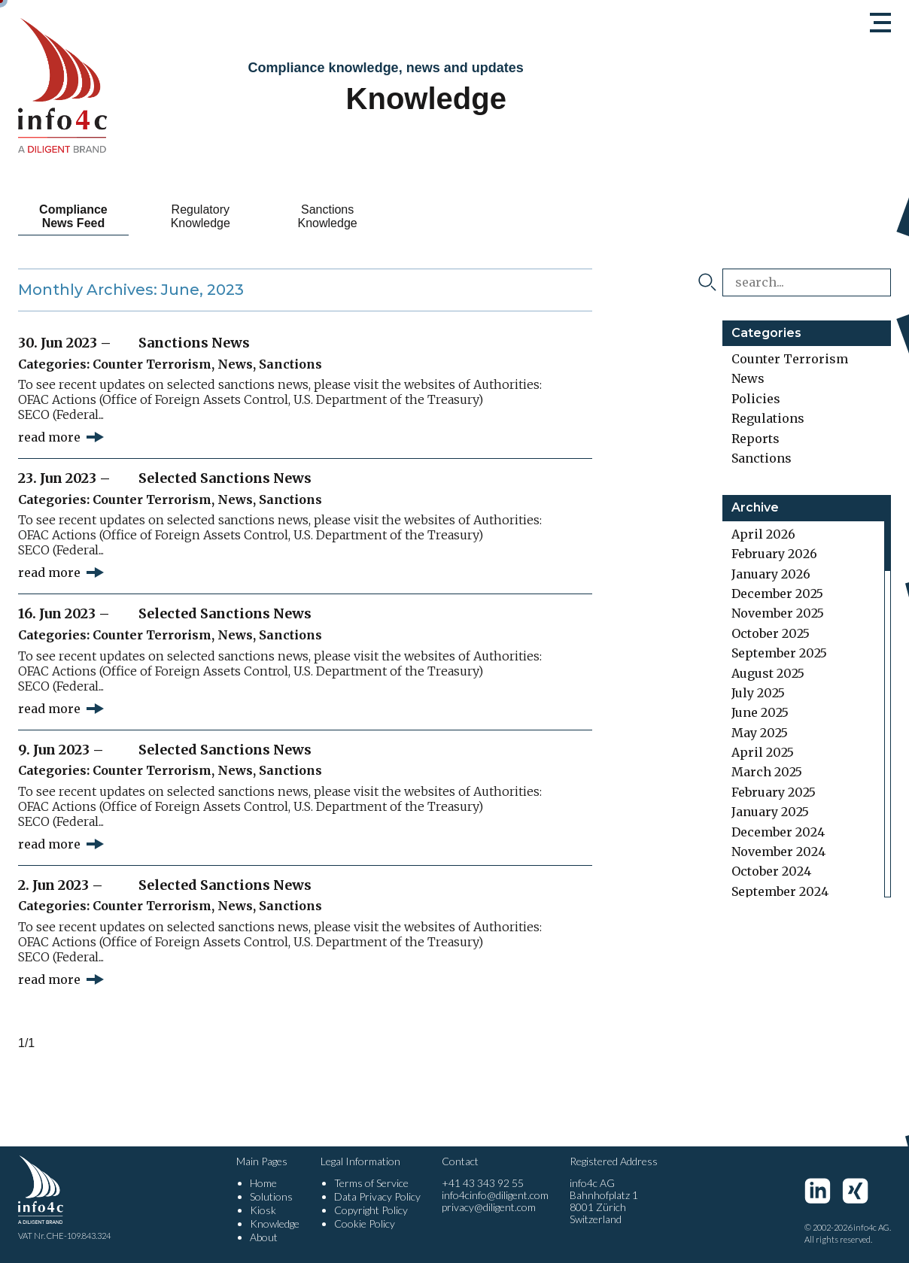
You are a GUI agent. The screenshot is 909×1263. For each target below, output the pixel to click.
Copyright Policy (371, 1210)
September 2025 (779, 652)
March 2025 (766, 771)
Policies (755, 398)
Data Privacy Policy (377, 1196)
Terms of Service (371, 1182)
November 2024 (778, 851)
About (264, 1237)
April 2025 (762, 752)
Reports (755, 438)
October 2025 (770, 633)
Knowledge (274, 1223)
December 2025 (777, 593)
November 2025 (777, 613)
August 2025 (767, 673)
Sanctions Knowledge (327, 216)
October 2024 (771, 871)
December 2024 (778, 831)
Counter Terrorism (152, 364)
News (235, 364)
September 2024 (779, 891)
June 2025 (760, 712)
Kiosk (263, 1210)
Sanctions (290, 364)
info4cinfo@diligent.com (495, 1195)
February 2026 (774, 553)
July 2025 (758, 692)
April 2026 (763, 534)
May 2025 (759, 732)
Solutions (271, 1196)
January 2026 (770, 573)
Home (263, 1182)
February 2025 (773, 792)
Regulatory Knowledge (200, 216)
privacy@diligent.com (489, 1207)
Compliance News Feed (73, 216)
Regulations (767, 418)
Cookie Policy (364, 1223)
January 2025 (770, 811)
